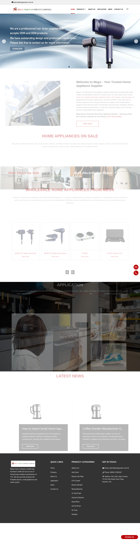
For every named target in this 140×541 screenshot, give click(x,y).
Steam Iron (75, 468)
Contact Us (118, 9)
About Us (91, 9)
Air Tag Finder (76, 493)
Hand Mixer (76, 502)
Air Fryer (74, 510)
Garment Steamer (78, 497)
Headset (74, 514)
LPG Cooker (76, 481)
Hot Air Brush (76, 506)
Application (101, 9)
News (110, 9)
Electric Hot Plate (78, 476)
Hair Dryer (75, 472)
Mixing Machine (77, 489)
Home (73, 9)
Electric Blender (77, 485)
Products (80, 9)
